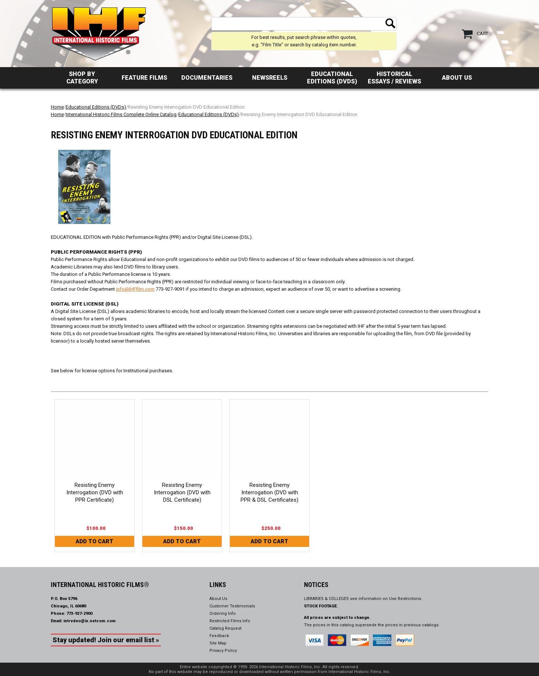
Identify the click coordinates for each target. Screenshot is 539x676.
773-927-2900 (79, 613)
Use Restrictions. (405, 598)
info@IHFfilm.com (135, 289)
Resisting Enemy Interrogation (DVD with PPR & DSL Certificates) (269, 492)
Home (57, 107)
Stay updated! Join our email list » (106, 640)
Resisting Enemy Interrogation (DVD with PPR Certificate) (94, 492)
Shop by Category (82, 77)
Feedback (219, 635)
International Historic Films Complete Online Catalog (121, 114)
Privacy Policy (223, 650)
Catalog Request (225, 628)
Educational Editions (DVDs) (332, 77)
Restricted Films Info (229, 621)
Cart (482, 33)
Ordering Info (222, 613)
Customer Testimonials (232, 606)
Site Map (217, 643)
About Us (457, 77)
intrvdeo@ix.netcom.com (89, 621)
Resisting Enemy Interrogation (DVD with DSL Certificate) (182, 492)
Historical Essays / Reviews (394, 77)
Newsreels (269, 77)
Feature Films (144, 77)
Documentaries (206, 77)
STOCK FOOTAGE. (321, 606)
